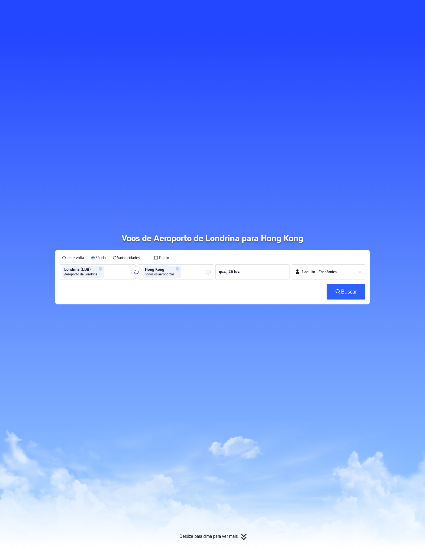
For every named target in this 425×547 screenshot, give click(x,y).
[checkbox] (161, 257)
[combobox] (107, 272)
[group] (98, 271)
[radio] (73, 257)
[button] (373, 9)
